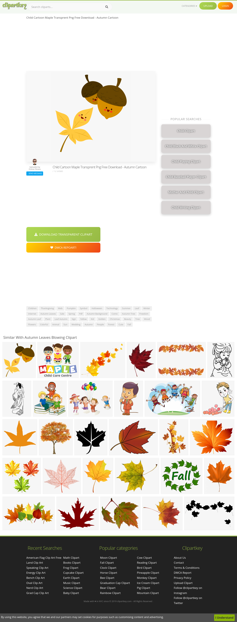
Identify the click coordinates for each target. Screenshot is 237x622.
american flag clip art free (43, 558)
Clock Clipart (108, 568)
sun (65, 324)
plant (47, 319)
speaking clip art (37, 568)
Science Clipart (72, 588)
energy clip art (35, 573)
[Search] (106, 7)
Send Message (35, 173)
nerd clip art (34, 588)
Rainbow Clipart (110, 593)
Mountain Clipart (148, 593)
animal (55, 324)
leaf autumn (61, 319)
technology (112, 308)
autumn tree (128, 313)
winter (146, 308)
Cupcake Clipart (73, 573)
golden (101, 319)
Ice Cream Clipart (148, 583)
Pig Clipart (143, 588)
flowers (32, 324)
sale (62, 313)
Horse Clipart (108, 573)
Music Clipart (71, 583)
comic (115, 313)
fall (129, 324)
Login (225, 5)
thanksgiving (47, 308)
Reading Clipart (147, 562)
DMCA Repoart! (63, 247)
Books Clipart (71, 562)
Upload (208, 5)
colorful (44, 324)
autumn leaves (48, 313)
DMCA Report (182, 573)
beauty (127, 319)
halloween (97, 308)
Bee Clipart (107, 578)
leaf (137, 308)
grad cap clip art (37, 593)
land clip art (34, 562)
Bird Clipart (144, 568)
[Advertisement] (91, 46)
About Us (180, 558)
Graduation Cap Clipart (115, 583)
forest (111, 324)
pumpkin (71, 308)
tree (137, 319)
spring (71, 313)
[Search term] (70, 7)
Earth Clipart (71, 578)
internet (32, 313)
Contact (179, 562)
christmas (115, 319)
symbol (83, 308)
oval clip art (34, 583)
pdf (80, 313)
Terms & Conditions (186, 568)
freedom (143, 313)
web (60, 308)
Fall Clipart (107, 562)
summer (126, 308)
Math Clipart (71, 558)
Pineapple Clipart (148, 573)
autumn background (97, 313)
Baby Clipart (71, 593)
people (100, 324)
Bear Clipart (107, 588)
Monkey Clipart (147, 578)
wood (147, 319)
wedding (76, 324)
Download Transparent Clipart (63, 234)
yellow (83, 319)
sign (74, 319)
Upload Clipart (183, 583)
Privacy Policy (182, 578)
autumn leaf (34, 319)
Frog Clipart (70, 568)
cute (121, 324)
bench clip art (35, 578)
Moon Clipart (108, 558)
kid (92, 319)
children (32, 308)
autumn (89, 324)
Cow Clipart (144, 558)
